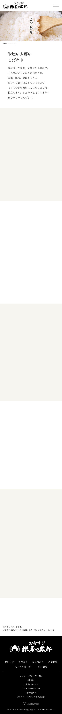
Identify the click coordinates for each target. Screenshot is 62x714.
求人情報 (42, 666)
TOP (5, 43)
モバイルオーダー (24, 666)
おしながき (38, 661)
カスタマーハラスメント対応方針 (31, 696)
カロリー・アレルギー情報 (31, 676)
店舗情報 (53, 661)
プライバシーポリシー (31, 688)
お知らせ (9, 661)
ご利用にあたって (31, 684)
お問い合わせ (31, 692)
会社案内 (31, 680)
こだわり (13, 43)
